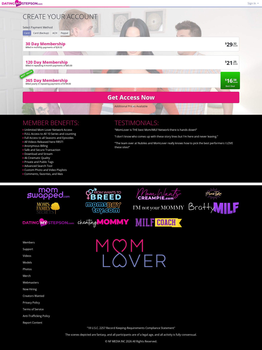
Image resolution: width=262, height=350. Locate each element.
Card (27, 33)
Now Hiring (30, 289)
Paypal (64, 33)
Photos (27, 269)
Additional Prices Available (131, 106)
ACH (54, 33)
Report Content (32, 322)
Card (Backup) (41, 33)
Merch (27, 276)
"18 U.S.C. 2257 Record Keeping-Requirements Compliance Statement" (131, 328)
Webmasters (31, 282)
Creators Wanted (33, 296)
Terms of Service (33, 309)
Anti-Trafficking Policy (36, 316)
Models (27, 262)
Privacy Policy (31, 302)
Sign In (252, 3)
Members (29, 242)
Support (28, 249)
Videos (27, 256)
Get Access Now (131, 97)
